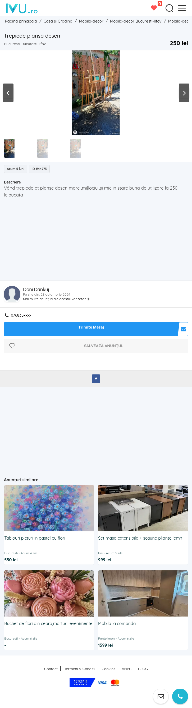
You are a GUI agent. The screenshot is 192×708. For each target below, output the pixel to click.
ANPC (126, 668)
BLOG (143, 668)
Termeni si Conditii (79, 668)
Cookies (108, 668)
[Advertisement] (98, 241)
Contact (51, 668)
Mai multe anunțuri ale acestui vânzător (55, 299)
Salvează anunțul (104, 345)
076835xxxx (21, 315)
